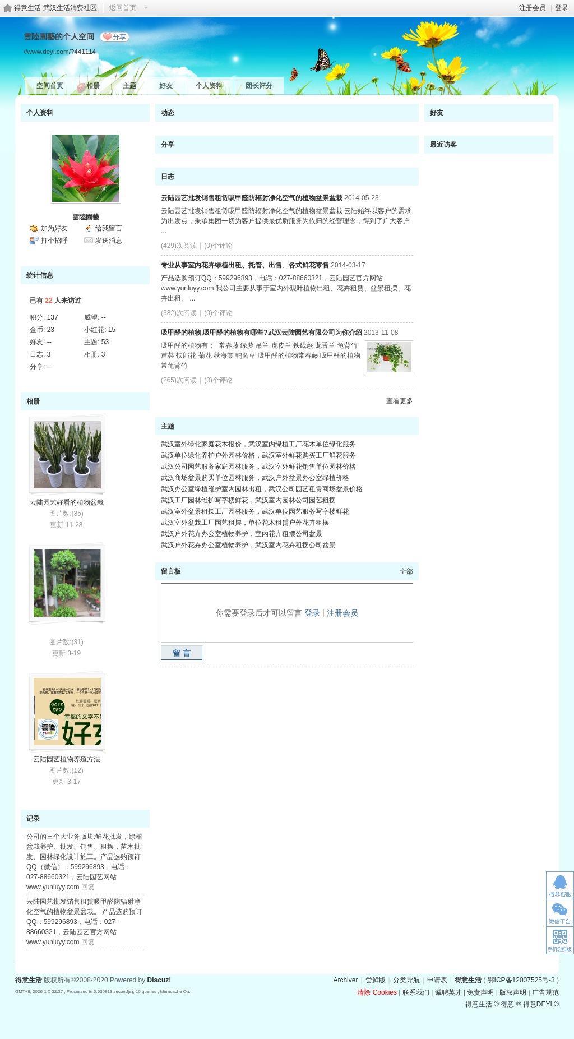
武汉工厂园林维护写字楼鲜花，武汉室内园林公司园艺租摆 (248, 500)
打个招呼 (54, 240)
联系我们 (415, 992)
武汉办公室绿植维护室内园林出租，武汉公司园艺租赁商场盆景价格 (262, 489)
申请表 (437, 980)
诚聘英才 (448, 992)
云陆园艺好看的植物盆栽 (67, 502)
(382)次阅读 (179, 313)
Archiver (345, 980)
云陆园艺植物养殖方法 (66, 759)
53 (105, 342)
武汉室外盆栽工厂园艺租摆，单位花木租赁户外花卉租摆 (245, 523)
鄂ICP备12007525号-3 (521, 980)
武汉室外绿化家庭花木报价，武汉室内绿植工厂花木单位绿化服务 (258, 444)
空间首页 (49, 86)
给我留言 (108, 228)
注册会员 (532, 8)
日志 (167, 177)
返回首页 (122, 8)
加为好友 (54, 228)
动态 (167, 113)
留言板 (171, 571)
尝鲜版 (375, 980)
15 (111, 330)
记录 (33, 819)
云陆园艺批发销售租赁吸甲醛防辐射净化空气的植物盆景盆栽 (251, 198)
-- (103, 317)
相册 (93, 86)
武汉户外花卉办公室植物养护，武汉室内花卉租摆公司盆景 (248, 545)
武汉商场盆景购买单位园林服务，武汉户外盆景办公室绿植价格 (255, 478)
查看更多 (399, 401)
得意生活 (468, 980)
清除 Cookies (377, 992)
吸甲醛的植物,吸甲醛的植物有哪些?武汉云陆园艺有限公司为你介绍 (261, 332)
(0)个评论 (218, 246)
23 (50, 330)
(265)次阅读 (179, 380)
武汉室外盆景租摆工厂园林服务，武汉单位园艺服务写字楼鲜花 (255, 511)
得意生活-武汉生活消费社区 (55, 8)
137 (52, 317)
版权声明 (512, 992)
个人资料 (209, 86)
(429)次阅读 (179, 246)
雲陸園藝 (85, 217)
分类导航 (406, 980)
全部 (406, 571)
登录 (561, 8)
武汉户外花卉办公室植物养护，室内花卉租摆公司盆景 (241, 534)
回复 (88, 887)
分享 (119, 37)
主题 (129, 86)
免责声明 (480, 992)
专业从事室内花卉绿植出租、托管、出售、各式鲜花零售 (245, 265)
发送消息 (108, 240)
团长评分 (259, 86)
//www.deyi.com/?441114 (60, 51)
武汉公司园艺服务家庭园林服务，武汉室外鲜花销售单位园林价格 (258, 466)
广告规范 (545, 992)
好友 (166, 86)
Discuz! (159, 980)
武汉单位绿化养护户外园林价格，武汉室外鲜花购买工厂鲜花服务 (258, 455)
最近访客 (443, 145)
